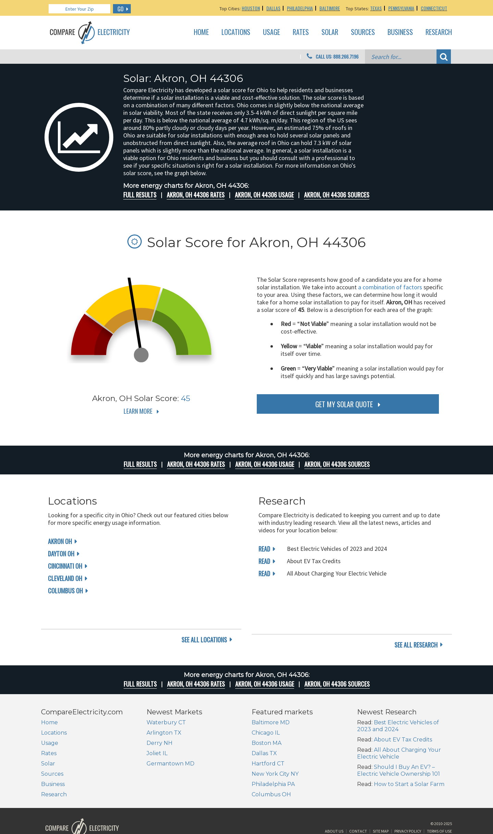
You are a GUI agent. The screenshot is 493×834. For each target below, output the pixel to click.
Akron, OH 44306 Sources (336, 194)
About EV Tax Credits (403, 713)
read (264, 549)
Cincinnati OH (65, 566)
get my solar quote (344, 404)
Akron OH (60, 541)
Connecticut (434, 8)
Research (439, 32)
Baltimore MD (271, 696)
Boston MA (266, 716)
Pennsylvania (401, 8)
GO (120, 9)
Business (400, 32)
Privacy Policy (407, 807)
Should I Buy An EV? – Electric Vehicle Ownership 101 (398, 744)
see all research (416, 618)
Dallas (273, 8)
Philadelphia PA (273, 757)
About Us (334, 807)
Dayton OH (61, 553)
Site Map (381, 807)
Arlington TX (164, 706)
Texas (376, 8)
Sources (363, 32)
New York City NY (275, 747)
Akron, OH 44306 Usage (264, 194)
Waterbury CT (166, 696)
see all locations (204, 618)
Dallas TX (264, 727)
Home (201, 32)
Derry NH (160, 716)
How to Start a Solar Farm (409, 757)
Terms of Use (439, 807)
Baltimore (329, 8)
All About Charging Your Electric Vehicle (399, 727)
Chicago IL (266, 706)
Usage (271, 32)
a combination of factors (390, 287)
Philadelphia (300, 8)
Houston (251, 8)
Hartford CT (268, 737)
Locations (236, 32)
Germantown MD (170, 737)
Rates (301, 32)
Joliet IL (157, 727)
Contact (358, 807)
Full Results (139, 194)
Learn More (138, 411)
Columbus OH (65, 590)
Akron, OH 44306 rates (196, 194)
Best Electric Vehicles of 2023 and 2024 (398, 699)
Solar (329, 32)
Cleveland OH (65, 578)
